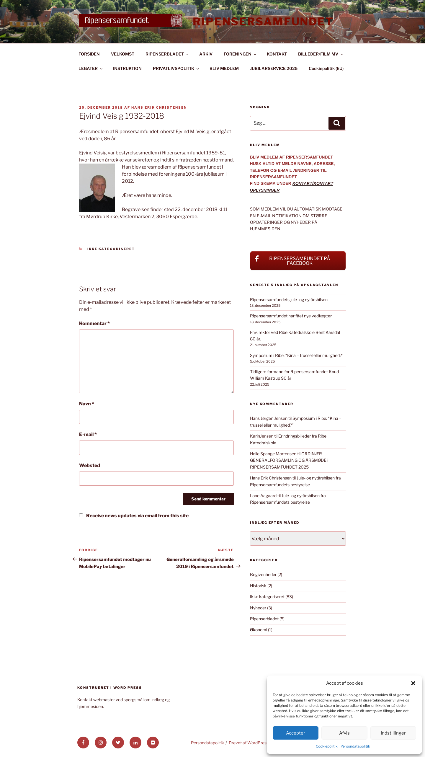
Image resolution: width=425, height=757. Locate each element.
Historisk (258, 585)
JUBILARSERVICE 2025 (274, 68)
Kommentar (94, 323)
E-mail (88, 434)
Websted (89, 465)
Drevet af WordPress (249, 742)
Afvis (344, 733)
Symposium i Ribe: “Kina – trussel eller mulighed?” (297, 355)
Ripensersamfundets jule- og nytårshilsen (289, 299)
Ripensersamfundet (263, 21)
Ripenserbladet (264, 618)
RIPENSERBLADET (167, 53)
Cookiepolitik (327, 746)
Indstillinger (393, 733)
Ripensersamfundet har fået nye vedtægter (291, 315)
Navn (86, 404)
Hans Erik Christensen (159, 107)
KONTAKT (277, 53)
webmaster (104, 699)
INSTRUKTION (127, 68)
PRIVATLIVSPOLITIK (176, 68)
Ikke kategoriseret (111, 249)
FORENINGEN (240, 53)
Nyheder (258, 607)
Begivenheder (263, 574)
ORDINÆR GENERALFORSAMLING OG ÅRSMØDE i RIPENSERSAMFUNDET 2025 (289, 460)
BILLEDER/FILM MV (321, 53)
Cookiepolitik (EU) (326, 68)
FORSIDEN (89, 53)
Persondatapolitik (355, 746)
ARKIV (205, 53)
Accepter (295, 733)
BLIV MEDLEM (224, 68)
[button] (413, 683)
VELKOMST (122, 53)
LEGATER (91, 68)
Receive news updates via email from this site (134, 515)
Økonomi (258, 629)
